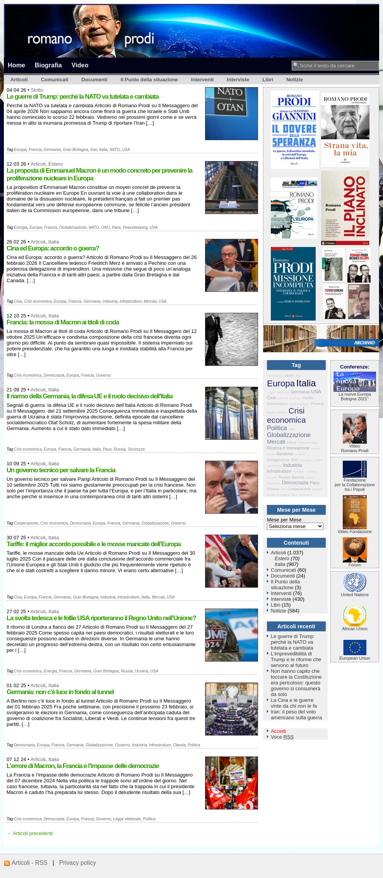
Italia (103, 149)
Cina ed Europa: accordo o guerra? (53, 248)
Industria (110, 301)
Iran (93, 149)
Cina (18, 301)
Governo (103, 375)
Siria (294, 495)
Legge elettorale (127, 819)
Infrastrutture (131, 301)
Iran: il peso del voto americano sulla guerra (296, 714)
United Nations (355, 592)
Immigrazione (278, 460)
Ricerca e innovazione (288, 448)
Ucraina (141, 671)
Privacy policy (77, 862)
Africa (291, 442)
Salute (315, 448)
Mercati (150, 301)
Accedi (278, 731)
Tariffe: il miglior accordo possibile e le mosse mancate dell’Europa (94, 544)
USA (126, 149)
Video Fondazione (355, 529)
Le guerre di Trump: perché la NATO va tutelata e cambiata (83, 96)
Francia (35, 149)
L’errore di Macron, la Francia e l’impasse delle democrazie (83, 766)
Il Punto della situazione (149, 79)
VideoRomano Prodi (354, 446)
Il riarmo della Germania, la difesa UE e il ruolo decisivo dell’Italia (90, 396)
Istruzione (305, 495)
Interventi (202, 79)
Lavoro (288, 375)
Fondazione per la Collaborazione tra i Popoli (355, 483)
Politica (194, 745)
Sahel (271, 454)
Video (80, 65)
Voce (282, 737)
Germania (52, 149)
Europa (20, 149)
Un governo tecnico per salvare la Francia (61, 470)
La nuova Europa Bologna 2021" (354, 394)
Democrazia (54, 375)
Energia (20, 227)
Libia (291, 429)
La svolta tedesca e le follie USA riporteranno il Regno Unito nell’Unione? (101, 618)
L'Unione (311, 471)
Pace (116, 227)
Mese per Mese (284, 520)
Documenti (95, 79)
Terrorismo (274, 466)
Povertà (317, 403)
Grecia (310, 477)
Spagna (317, 489)
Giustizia (295, 398)
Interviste (238, 79)
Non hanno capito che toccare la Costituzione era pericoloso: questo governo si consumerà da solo (296, 682)
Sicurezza (136, 449)
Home (16, 65)
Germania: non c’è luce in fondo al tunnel (60, 692)
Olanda (179, 745)
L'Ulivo (317, 460)
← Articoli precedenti (30, 833)
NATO (114, 149)
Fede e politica (277, 412)
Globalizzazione (73, 227)
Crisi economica (37, 301)
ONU (105, 227)
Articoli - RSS (30, 862)
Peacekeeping (135, 227)
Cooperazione (26, 523)
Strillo (37, 90)
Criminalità (274, 375)
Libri (267, 79)
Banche (298, 477)
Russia (120, 449)
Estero (55, 164)
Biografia (48, 65)
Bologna (305, 460)
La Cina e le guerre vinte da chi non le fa (294, 703)
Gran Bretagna (75, 149)
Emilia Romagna (278, 495)
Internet (282, 398)
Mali (298, 375)
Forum (355, 563)
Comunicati (54, 79)
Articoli (19, 79)
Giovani (272, 477)
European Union (354, 656)
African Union (355, 626)
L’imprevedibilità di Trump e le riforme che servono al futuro (296, 659)
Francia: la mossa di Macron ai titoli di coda (63, 322)
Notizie (294, 79)
